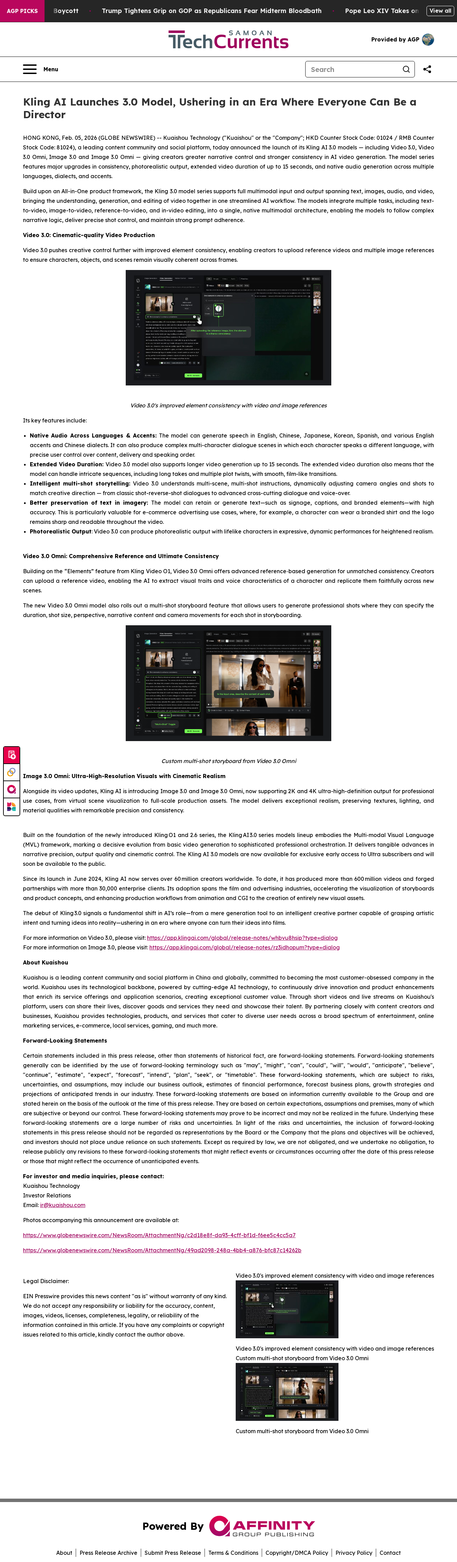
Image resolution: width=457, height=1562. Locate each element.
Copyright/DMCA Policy (296, 1552)
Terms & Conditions (233, 1552)
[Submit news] (12, 755)
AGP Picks (22, 11)
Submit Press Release (173, 1552)
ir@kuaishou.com (62, 1205)
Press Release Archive (108, 1552)
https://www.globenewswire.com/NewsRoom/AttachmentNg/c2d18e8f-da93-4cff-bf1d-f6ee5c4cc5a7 (159, 1235)
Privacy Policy (353, 1552)
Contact (390, 1552)
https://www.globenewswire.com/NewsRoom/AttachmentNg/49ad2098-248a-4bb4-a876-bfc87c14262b (162, 1250)
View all (440, 10)
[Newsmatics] (12, 806)
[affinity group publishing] (12, 789)
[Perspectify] (12, 772)
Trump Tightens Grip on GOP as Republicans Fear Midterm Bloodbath (228, 11)
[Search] (352, 69)
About (64, 1552)
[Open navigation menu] (40, 69)
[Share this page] (427, 69)
